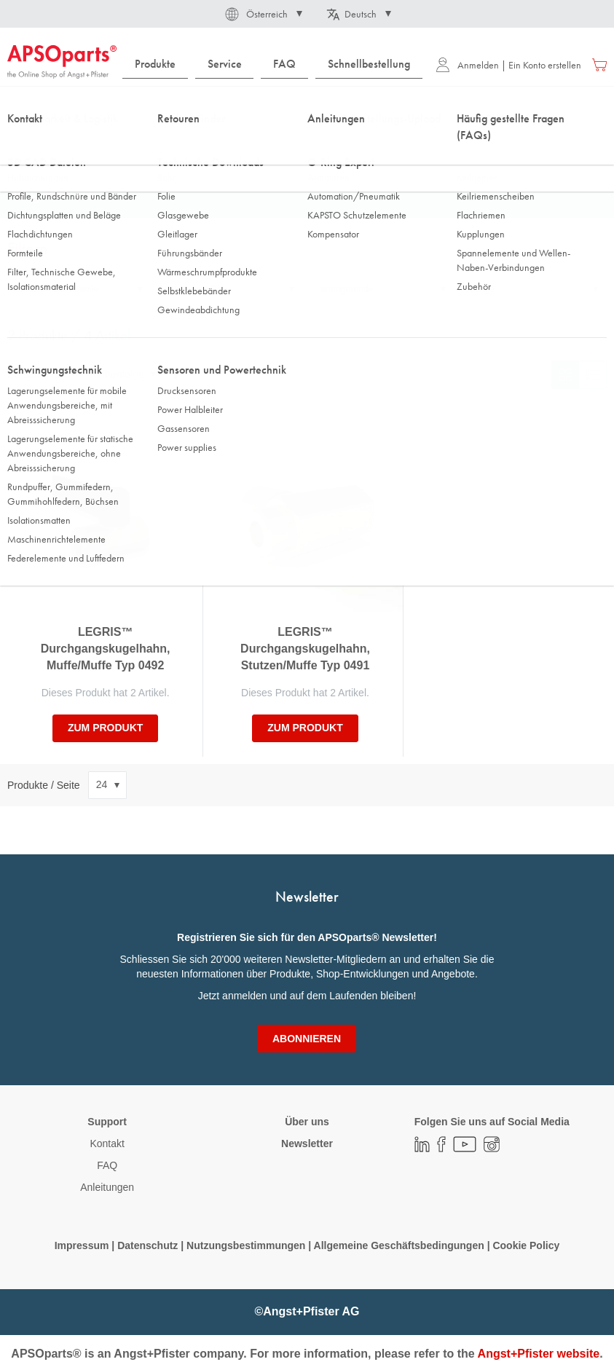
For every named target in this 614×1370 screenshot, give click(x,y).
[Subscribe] (306, 1038)
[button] (262, 14)
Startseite (25, 145)
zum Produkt (105, 727)
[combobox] (307, 107)
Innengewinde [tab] (346, 289)
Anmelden (467, 65)
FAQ (107, 1165)
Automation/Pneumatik (179, 145)
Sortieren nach (40, 374)
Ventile (259, 145)
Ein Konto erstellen (544, 64)
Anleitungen (107, 1187)
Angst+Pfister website (539, 1353)
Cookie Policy (525, 1245)
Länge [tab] (483, 289)
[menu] (276, 64)
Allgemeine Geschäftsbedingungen (400, 1245)
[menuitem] (155, 64)
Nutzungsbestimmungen (247, 1245)
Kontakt (107, 1143)
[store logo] (62, 62)
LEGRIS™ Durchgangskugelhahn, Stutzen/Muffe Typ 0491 (305, 649)
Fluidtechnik (89, 145)
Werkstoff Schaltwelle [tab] (56, 289)
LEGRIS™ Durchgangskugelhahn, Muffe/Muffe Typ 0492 (105, 649)
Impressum (82, 1245)
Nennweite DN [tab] (195, 289)
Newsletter (307, 1143)
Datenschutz (147, 1245)
